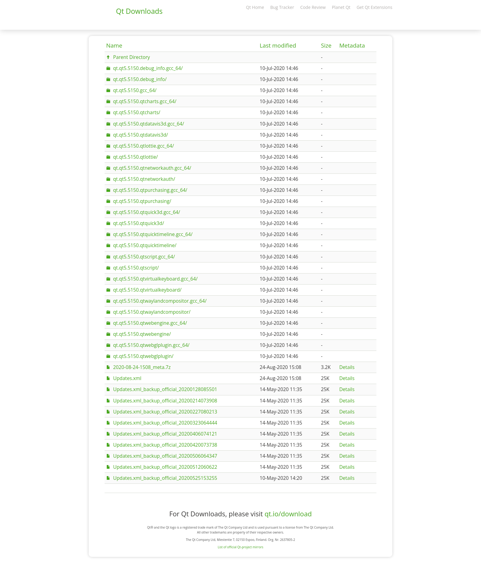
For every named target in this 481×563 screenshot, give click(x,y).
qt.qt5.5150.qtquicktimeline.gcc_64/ (153, 234)
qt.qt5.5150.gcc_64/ (135, 90)
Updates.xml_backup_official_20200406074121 (165, 433)
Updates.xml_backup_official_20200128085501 (165, 389)
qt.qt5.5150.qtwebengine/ (142, 334)
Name (114, 45)
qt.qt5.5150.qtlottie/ (135, 156)
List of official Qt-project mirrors (241, 547)
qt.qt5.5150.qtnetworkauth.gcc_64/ (152, 168)
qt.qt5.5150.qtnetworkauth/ (144, 179)
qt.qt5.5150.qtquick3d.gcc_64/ (146, 212)
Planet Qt (341, 7)
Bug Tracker (282, 7)
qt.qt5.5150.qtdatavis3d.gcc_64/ (148, 123)
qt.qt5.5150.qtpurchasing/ (142, 201)
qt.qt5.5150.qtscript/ (136, 267)
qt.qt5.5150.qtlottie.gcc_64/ (143, 145)
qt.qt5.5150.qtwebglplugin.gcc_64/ (151, 345)
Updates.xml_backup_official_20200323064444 (165, 422)
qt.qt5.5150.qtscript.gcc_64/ (144, 256)
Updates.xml (127, 378)
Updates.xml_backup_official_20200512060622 (165, 467)
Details (347, 367)
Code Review (313, 7)
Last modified (278, 45)
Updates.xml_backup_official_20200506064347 (165, 455)
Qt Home (255, 7)
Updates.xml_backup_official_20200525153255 (165, 478)
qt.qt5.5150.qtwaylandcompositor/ (151, 312)
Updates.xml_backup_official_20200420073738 (165, 444)
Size (326, 45)
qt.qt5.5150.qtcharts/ (136, 112)
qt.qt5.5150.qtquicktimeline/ (145, 245)
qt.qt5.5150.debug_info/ (140, 79)
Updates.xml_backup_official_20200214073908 (165, 400)
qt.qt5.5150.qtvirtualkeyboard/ (147, 289)
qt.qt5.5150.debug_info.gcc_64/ (148, 68)
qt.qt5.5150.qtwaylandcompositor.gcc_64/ (160, 300)
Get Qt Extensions (374, 7)
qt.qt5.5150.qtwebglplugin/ (143, 356)
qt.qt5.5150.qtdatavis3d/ (140, 134)
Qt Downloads (139, 11)
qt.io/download (288, 513)
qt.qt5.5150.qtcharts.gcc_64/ (144, 101)
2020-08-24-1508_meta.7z (142, 367)
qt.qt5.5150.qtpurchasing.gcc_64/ (150, 190)
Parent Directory (131, 57)
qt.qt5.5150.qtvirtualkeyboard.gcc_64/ (155, 278)
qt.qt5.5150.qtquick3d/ (138, 223)
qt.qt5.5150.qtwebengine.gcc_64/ (150, 323)
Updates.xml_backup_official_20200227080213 (165, 411)
